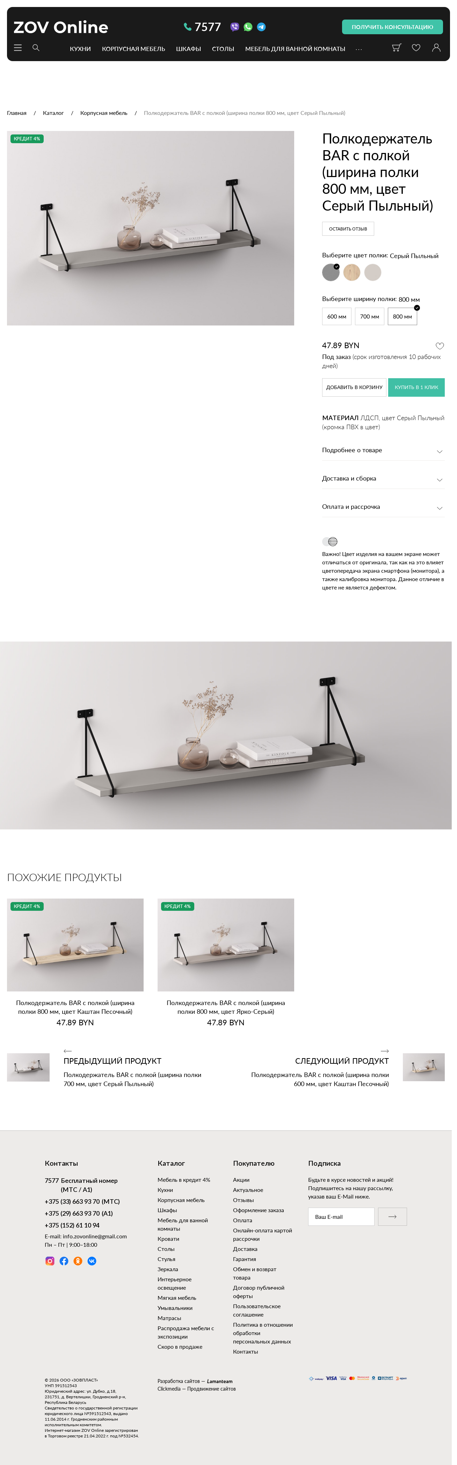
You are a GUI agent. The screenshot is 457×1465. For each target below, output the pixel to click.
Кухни (80, 48)
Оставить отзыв (348, 229)
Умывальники (175, 1307)
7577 (202, 27)
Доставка (245, 1248)
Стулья (166, 1258)
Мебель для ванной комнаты (295, 48)
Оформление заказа (258, 1210)
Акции (241, 1179)
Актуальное (248, 1189)
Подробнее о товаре (352, 450)
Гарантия (244, 1258)
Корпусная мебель (133, 48)
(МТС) (82, 1202)
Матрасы (169, 1317)
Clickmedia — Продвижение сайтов (197, 1389)
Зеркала (168, 1269)
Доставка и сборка (349, 479)
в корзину (354, 387)
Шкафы (188, 48)
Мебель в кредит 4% (184, 1179)
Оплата (242, 1220)
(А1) (79, 1214)
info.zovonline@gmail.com (95, 1236)
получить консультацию (392, 26)
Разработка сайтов (179, 1381)
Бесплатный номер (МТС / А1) (81, 1185)
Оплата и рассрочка (351, 507)
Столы (223, 48)
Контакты (245, 1351)
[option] (150, 228)
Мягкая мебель (177, 1297)
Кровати (168, 1238)
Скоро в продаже (180, 1346)
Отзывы (243, 1199)
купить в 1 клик (416, 387)
